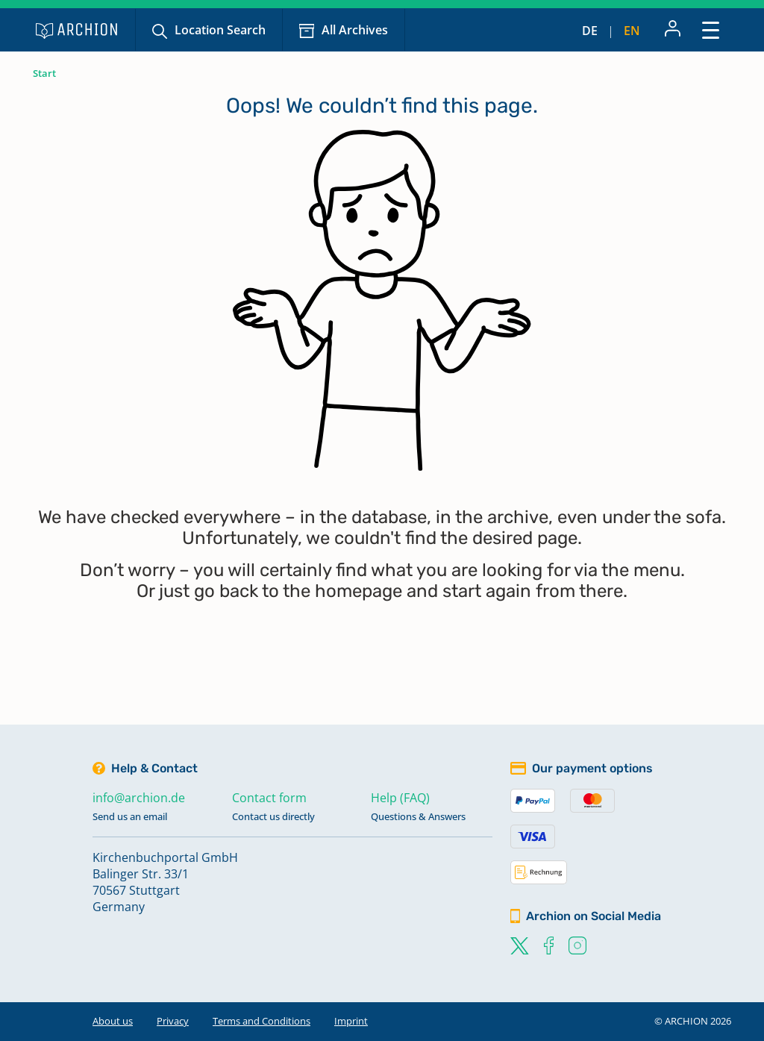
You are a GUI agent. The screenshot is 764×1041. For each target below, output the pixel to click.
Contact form (269, 798)
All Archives (355, 30)
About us (113, 1021)
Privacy (173, 1021)
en (632, 30)
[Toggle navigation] (710, 29)
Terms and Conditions (261, 1021)
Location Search (220, 30)
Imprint (351, 1021)
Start (44, 73)
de (590, 30)
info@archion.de (139, 798)
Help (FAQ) (400, 798)
